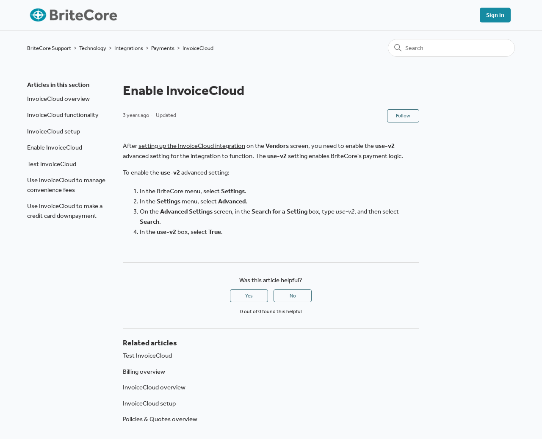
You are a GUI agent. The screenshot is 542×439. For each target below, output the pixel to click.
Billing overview (144, 371)
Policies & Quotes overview (160, 419)
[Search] (451, 47)
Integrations (128, 48)
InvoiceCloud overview (58, 99)
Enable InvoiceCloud (54, 147)
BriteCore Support (49, 48)
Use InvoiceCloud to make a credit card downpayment (64, 211)
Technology (92, 48)
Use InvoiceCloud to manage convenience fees (66, 185)
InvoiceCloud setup (53, 131)
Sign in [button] (495, 15)
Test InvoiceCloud (51, 164)
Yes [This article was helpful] (249, 296)
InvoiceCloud (198, 48)
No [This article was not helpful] (293, 296)
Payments (162, 48)
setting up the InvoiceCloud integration (191, 146)
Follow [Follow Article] (403, 116)
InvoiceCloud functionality (63, 115)
